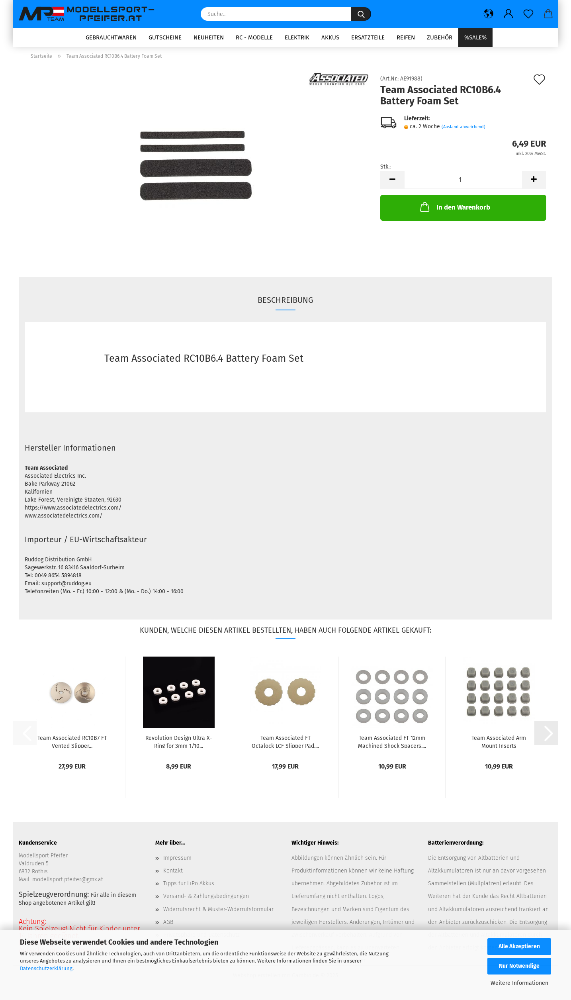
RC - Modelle (254, 37)
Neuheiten (209, 37)
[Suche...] (361, 14)
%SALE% (475, 37)
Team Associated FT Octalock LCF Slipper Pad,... (285, 744)
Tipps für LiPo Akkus (188, 886)
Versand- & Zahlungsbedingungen (206, 899)
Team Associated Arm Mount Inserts (498, 744)
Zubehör (439, 37)
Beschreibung (285, 303)
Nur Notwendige (519, 966)
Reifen (406, 37)
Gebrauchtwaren (111, 37)
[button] (489, 14)
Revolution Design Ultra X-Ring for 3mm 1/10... (178, 744)
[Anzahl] (463, 183)
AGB (168, 924)
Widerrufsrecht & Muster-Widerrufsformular (218, 911)
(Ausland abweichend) (463, 129)
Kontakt (173, 873)
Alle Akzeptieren (519, 946)
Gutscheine (165, 37)
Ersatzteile (368, 37)
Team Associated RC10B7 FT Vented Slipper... (72, 744)
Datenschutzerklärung (46, 968)
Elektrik (297, 37)
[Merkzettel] (528, 14)
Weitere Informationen (519, 983)
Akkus (330, 37)
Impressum (177, 860)
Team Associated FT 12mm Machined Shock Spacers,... (392, 744)
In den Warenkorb (454, 209)
